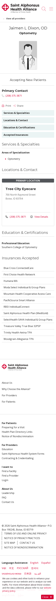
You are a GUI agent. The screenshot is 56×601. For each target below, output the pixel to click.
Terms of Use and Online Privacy (25, 533)
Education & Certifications (19, 127)
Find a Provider (10, 475)
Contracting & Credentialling (18, 458)
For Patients (8, 401)
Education (7, 449)
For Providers (9, 395)
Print (6, 105)
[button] (51, 7)
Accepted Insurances (16, 134)
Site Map (9, 542)
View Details (39, 216)
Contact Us (8, 502)
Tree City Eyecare (21, 189)
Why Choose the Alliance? (16, 389)
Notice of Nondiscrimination (17, 436)
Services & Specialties (17, 113)
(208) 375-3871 (12, 95)
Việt (4, 568)
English (34, 562)
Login (5, 480)
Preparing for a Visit (13, 427)
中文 (11, 568)
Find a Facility (9, 471)
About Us (7, 382)
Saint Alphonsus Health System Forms (23, 453)
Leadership (8, 493)
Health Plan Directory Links (17, 431)
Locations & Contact (16, 120)
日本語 (27, 573)
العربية (37, 573)
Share (18, 105)
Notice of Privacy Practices (22, 538)
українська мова (11, 573)
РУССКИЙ (22, 568)
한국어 (34, 568)
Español (45, 562)
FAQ (4, 497)
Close (47, 597)
